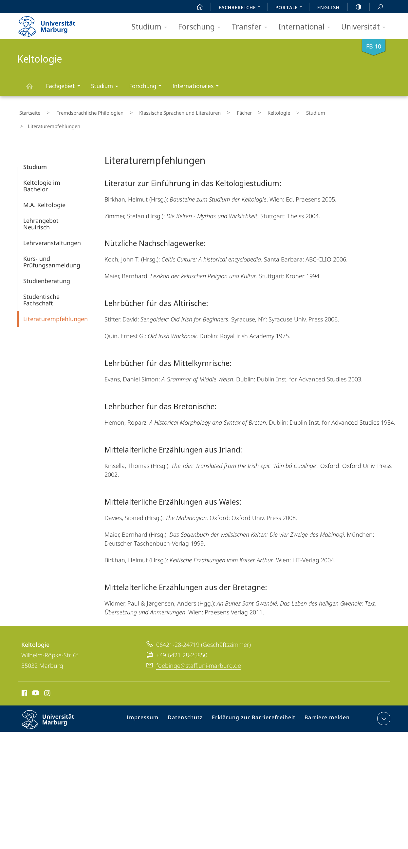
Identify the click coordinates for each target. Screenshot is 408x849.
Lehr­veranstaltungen (52, 225)
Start (196, 6)
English (328, 7)
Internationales (197, 86)
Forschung (201, 27)
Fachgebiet (65, 86)
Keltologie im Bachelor (41, 168)
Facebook (24, 676)
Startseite (27, 111)
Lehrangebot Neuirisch (41, 206)
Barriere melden (324, 702)
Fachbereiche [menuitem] (241, 8)
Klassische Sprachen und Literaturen (163, 111)
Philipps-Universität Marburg (54, 707)
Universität (365, 27)
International (306, 27)
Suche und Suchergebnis (376, 7)
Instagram (48, 676)
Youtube (35, 676)
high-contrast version (355, 6)
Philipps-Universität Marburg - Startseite (52, 24)
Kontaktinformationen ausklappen (383, 701)
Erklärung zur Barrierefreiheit (255, 702)
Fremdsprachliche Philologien (80, 111)
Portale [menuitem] (290, 8)
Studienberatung (46, 263)
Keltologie (33, 89)
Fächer (220, 111)
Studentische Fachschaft (41, 282)
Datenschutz (191, 702)
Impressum (151, 702)
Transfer (251, 27)
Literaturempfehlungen (55, 301)
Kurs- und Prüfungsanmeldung (51, 244)
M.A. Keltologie (44, 187)
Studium (151, 27)
